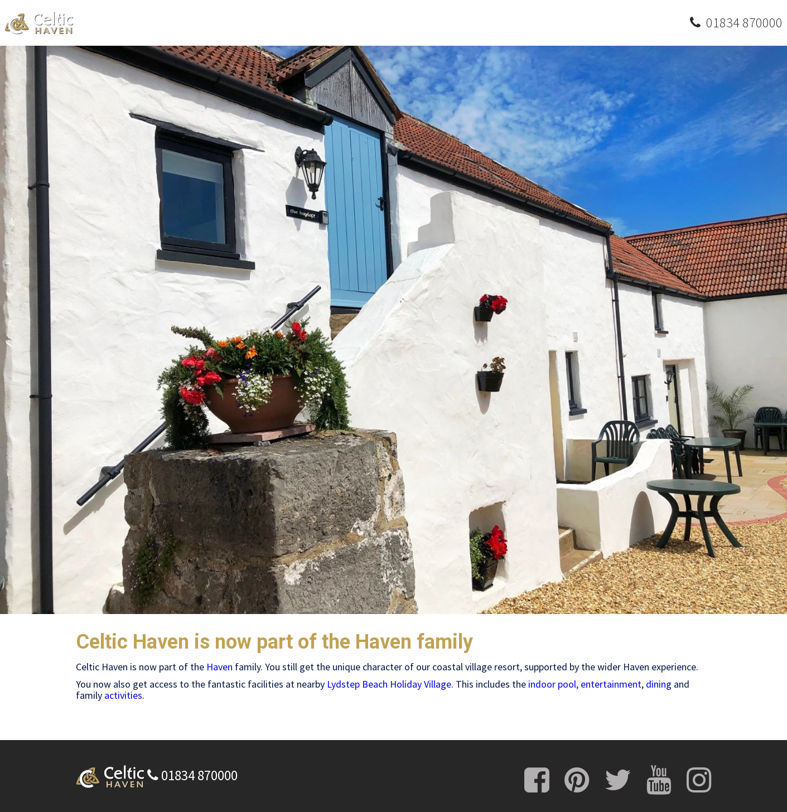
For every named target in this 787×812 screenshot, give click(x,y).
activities (123, 695)
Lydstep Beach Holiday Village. (390, 684)
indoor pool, (553, 684)
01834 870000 (192, 775)
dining (659, 684)
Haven (219, 666)
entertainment (611, 684)
